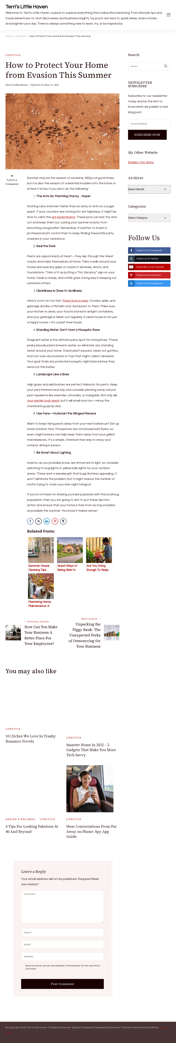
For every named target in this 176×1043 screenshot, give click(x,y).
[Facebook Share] (30, 521)
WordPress (152, 1027)
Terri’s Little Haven (27, 6)
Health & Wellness (20, 819)
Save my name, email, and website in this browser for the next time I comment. (62, 967)
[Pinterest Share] (55, 521)
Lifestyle (13, 55)
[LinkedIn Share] (46, 521)
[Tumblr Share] (63, 521)
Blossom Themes (121, 1027)
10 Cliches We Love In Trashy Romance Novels (31, 739)
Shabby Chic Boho (141, 162)
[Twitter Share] (38, 521)
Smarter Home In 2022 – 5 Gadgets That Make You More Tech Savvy (91, 749)
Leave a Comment (12, 182)
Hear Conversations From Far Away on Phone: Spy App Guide (91, 831)
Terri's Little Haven (17, 85)
